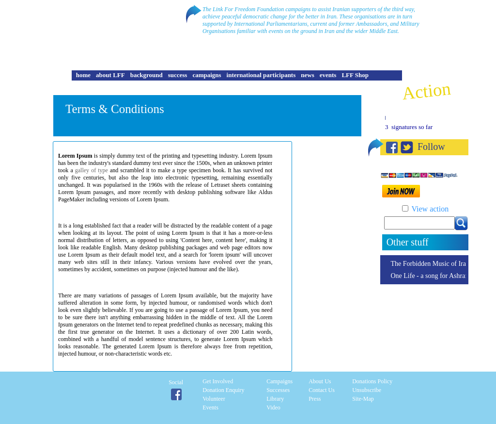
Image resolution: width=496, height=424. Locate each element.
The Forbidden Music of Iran (429, 263)
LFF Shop (355, 75)
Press (315, 398)
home (83, 75)
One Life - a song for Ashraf (428, 275)
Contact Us (322, 390)
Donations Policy (372, 381)
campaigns (206, 75)
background (146, 75)
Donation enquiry (223, 390)
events (328, 75)
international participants (261, 75)
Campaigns (279, 381)
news (307, 75)
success (177, 75)
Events (210, 407)
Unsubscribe (366, 390)
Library (275, 398)
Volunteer (213, 398)
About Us (320, 381)
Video (273, 407)
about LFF (110, 75)
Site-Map (363, 398)
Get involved (217, 381)
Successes (278, 390)
